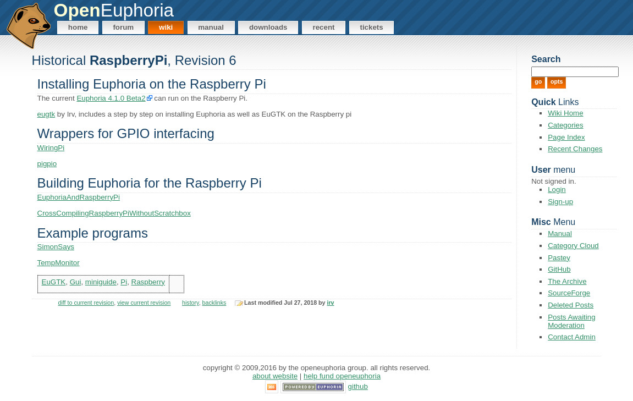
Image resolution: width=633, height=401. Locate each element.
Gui (75, 282)
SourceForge (569, 293)
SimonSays (55, 247)
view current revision (143, 302)
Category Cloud (573, 245)
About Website (275, 376)
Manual (211, 27)
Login (557, 189)
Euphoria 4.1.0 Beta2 (110, 98)
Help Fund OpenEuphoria (342, 376)
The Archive (567, 281)
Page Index (566, 137)
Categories (565, 125)
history (190, 302)
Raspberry (148, 282)
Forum (123, 27)
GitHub (559, 269)
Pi (123, 282)
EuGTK (54, 282)
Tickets (371, 27)
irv (330, 302)
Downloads (268, 27)
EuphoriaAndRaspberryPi (78, 197)
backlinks (214, 302)
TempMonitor (58, 263)
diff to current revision (86, 302)
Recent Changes (575, 149)
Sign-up (560, 201)
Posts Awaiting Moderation (571, 321)
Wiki (166, 27)
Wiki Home (565, 113)
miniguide (101, 282)
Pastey (559, 258)
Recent (323, 27)
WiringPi (51, 148)
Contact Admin (572, 337)
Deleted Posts (570, 305)
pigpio (47, 164)
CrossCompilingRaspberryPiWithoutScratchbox (114, 213)
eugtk (46, 114)
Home (78, 27)
